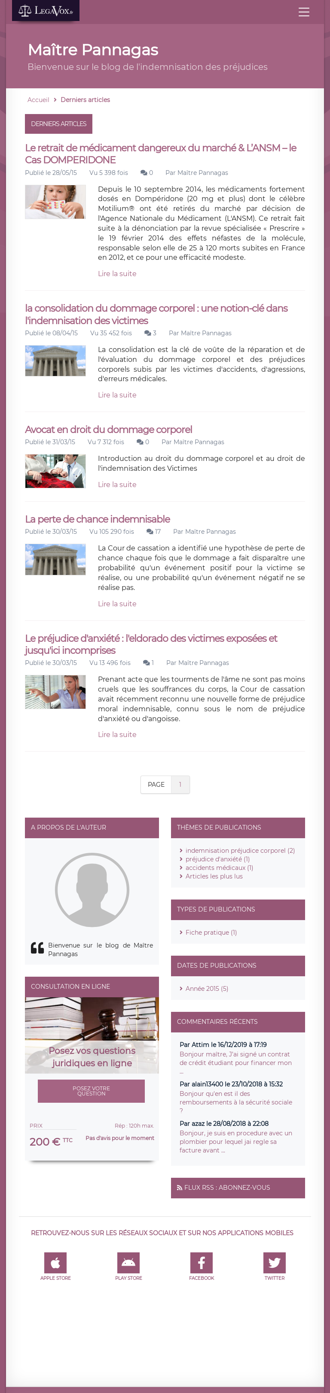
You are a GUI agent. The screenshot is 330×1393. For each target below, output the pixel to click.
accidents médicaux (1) (220, 868)
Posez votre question (91, 1091)
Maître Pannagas (202, 173)
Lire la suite (117, 274)
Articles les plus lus (214, 876)
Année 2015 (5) (207, 989)
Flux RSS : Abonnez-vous (227, 1187)
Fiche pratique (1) (211, 932)
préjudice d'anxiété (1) (218, 859)
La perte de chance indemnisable (97, 519)
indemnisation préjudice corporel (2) (240, 850)
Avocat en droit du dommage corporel (108, 430)
